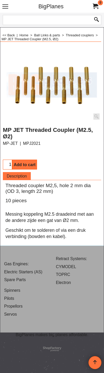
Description (17, 176)
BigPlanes (50, 6)
